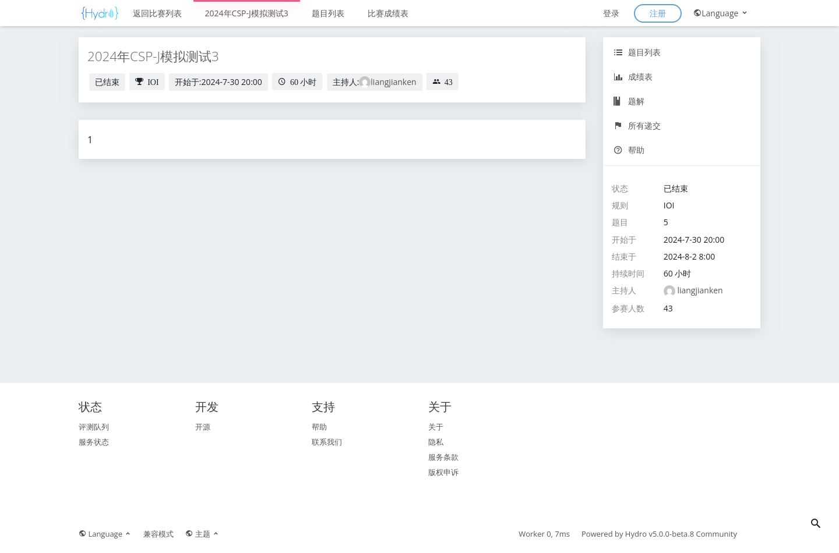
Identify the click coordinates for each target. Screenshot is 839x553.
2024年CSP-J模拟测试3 (246, 13)
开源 (202, 426)
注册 (658, 13)
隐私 (435, 442)
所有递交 (637, 125)
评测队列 (94, 426)
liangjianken (393, 81)
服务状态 (94, 442)
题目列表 (328, 13)
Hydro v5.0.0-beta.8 (659, 534)
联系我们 (327, 442)
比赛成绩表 (388, 13)
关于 (435, 426)
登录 (611, 13)
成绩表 (633, 76)
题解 (629, 101)
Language (721, 13)
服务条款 (443, 457)
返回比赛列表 (157, 13)
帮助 (629, 149)
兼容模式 (158, 534)
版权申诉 (443, 472)
